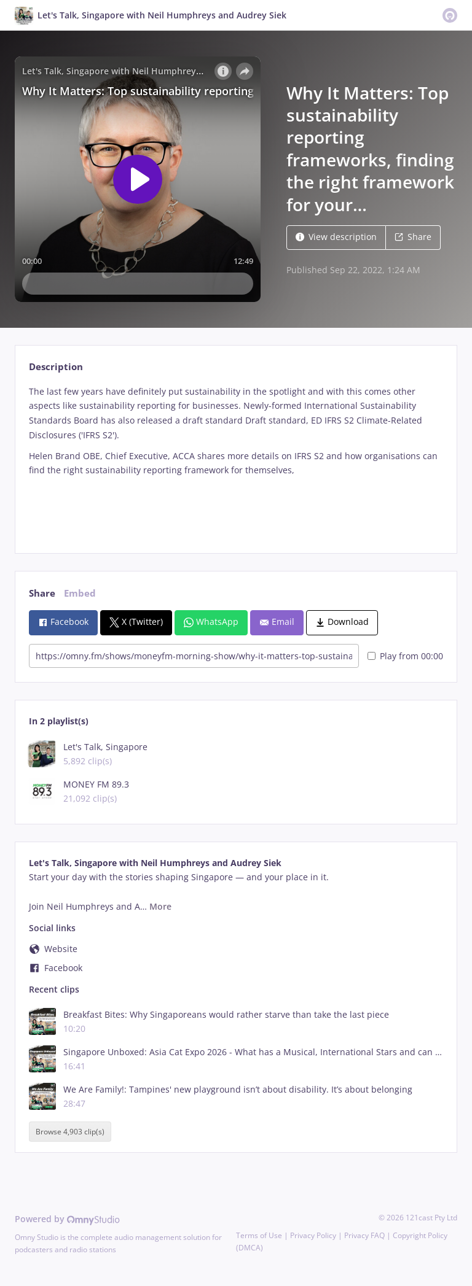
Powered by (67, 1219)
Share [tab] (42, 593)
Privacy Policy (313, 1235)
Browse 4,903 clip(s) (70, 1131)
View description (336, 236)
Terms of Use (259, 1235)
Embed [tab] (80, 593)
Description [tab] (56, 366)
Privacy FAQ (364, 1235)
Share (413, 236)
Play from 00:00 (405, 656)
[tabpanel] (235, 459)
